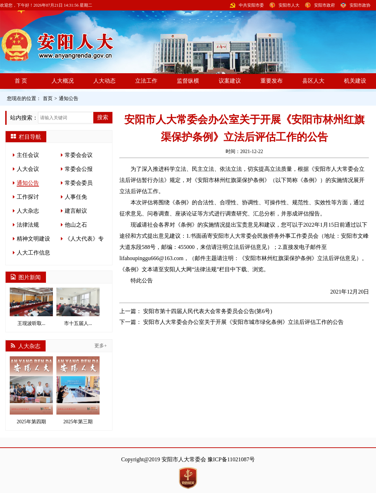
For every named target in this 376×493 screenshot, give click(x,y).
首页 (48, 98)
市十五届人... (78, 307)
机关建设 (355, 81)
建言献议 (76, 211)
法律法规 (28, 225)
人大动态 (104, 81)
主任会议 (28, 155)
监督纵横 (188, 81)
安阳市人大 (289, 5)
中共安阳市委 (251, 5)
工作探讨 (28, 197)
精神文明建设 (33, 239)
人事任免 (76, 197)
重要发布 (271, 81)
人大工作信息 (33, 253)
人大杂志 (28, 211)
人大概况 (63, 81)
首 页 (21, 81)
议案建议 (230, 81)
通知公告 (68, 98)
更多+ (100, 345)
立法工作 (146, 81)
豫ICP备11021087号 (231, 459)
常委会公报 (79, 169)
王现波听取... (31, 307)
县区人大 (313, 81)
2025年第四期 (31, 390)
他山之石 (76, 225)
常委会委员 (79, 183)
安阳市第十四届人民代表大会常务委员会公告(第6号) (207, 311)
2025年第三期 (78, 390)
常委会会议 (79, 155)
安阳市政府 (324, 5)
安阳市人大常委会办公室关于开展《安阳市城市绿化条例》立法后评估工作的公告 (243, 322)
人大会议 (28, 169)
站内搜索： (24, 118)
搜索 (102, 117)
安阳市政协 (360, 5)
